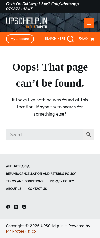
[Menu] (89, 23)
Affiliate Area (18, 166)
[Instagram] (24, 207)
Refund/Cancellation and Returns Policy (41, 174)
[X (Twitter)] (16, 207)
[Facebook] (8, 207)
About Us (14, 189)
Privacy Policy (62, 181)
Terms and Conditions (24, 181)
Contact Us (37, 189)
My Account (20, 39)
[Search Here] (59, 39)
